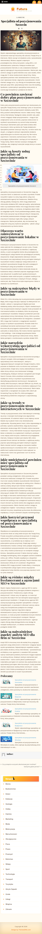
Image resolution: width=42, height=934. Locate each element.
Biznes (8, 784)
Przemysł (9, 854)
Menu (6, 2)
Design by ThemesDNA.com (21, 930)
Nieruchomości (11, 834)
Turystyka (9, 884)
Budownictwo (11, 789)
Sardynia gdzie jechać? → (33, 766)
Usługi (8, 899)
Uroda (8, 894)
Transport (9, 879)
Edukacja (9, 799)
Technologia (10, 874)
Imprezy (9, 814)
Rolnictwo (9, 859)
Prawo (8, 849)
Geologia (9, 804)
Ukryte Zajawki (11, 889)
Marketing (21, 17)
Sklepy (8, 864)
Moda (8, 824)
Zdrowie (9, 909)
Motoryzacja (10, 829)
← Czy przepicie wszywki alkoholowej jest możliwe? (18, 764)
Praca (8, 844)
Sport (8, 869)
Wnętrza (9, 904)
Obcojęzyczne (11, 839)
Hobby (8, 809)
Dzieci (8, 794)
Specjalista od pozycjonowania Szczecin (21, 22)
